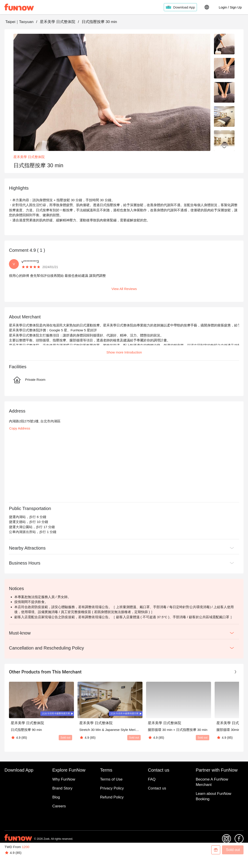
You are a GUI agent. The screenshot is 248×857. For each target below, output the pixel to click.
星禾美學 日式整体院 (57, 22)
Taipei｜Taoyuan (19, 22)
